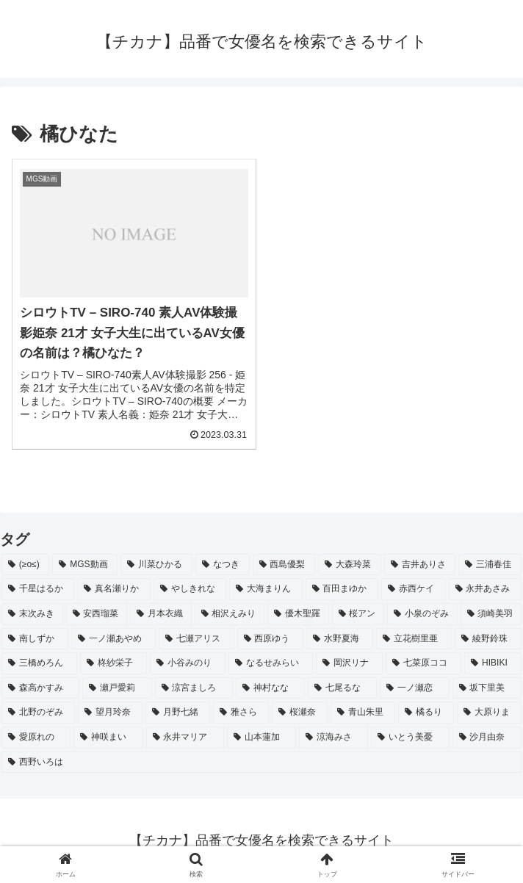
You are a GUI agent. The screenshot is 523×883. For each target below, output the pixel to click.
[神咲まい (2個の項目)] (108, 738)
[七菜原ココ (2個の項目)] (423, 663)
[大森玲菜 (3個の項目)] (349, 565)
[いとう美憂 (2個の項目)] (410, 738)
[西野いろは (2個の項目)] (261, 763)
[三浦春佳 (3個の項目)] (490, 565)
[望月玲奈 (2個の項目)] (110, 713)
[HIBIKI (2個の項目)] (493, 663)
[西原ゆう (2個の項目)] (270, 639)
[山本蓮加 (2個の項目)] (261, 738)
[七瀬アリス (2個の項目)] (196, 639)
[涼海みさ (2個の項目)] (333, 738)
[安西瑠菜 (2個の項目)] (97, 614)
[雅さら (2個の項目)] (241, 713)
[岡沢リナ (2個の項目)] (349, 663)
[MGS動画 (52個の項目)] (85, 565)
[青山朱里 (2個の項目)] (363, 713)
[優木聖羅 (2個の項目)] (298, 614)
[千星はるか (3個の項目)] (37, 589)
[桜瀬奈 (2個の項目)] (300, 713)
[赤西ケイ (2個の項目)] (413, 589)
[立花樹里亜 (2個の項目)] (414, 639)
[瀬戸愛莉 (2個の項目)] (116, 688)
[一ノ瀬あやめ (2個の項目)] (113, 639)
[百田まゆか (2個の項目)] (342, 589)
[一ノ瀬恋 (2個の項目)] (414, 688)
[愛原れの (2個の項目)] (36, 738)
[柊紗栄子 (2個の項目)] (113, 663)
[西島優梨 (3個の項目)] (284, 565)
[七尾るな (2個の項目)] (342, 688)
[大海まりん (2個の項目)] (265, 589)
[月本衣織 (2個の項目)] (161, 614)
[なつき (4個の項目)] (222, 565)
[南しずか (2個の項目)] (34, 639)
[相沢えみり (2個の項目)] (230, 614)
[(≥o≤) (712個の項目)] (25, 565)
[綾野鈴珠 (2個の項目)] (488, 639)
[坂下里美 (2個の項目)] (487, 688)
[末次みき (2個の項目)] (32, 614)
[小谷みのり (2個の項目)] (188, 663)
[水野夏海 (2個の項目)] (339, 639)
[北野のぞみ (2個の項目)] (38, 713)
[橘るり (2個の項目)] (426, 713)
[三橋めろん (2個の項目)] (39, 663)
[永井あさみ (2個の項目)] (485, 589)
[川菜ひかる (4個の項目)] (156, 565)
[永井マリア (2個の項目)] (185, 738)
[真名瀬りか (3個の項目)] (113, 589)
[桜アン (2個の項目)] (358, 614)
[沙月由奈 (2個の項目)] (487, 738)
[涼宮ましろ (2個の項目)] (194, 688)
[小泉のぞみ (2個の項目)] (422, 614)
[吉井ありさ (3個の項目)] (420, 565)
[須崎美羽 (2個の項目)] (491, 614)
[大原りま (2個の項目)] (489, 713)
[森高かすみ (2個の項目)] (40, 688)
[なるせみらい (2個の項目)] (270, 663)
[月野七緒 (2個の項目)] (177, 713)
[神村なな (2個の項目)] (270, 688)
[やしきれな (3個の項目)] (190, 589)
